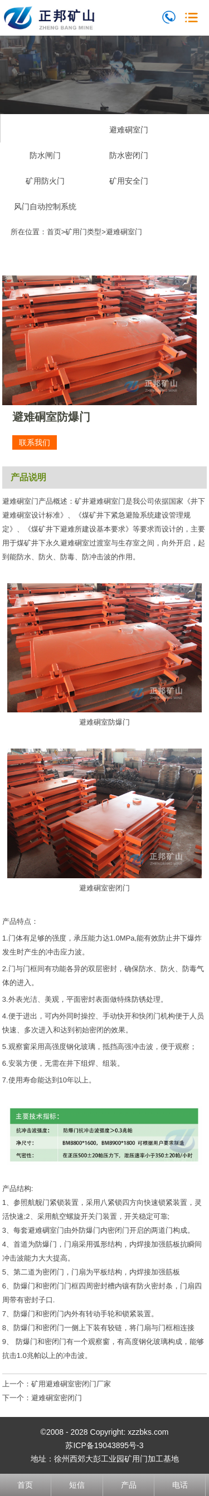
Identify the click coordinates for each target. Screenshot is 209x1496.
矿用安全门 (128, 180)
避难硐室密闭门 (56, 1398)
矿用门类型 (83, 232)
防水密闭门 (128, 155)
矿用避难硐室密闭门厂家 (71, 1384)
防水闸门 (45, 155)
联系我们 (34, 442)
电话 (180, 1484)
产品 (129, 1484)
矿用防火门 (45, 180)
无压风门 (45, 129)
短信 (77, 1484)
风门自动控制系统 (45, 206)
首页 (54, 232)
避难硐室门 (128, 129)
